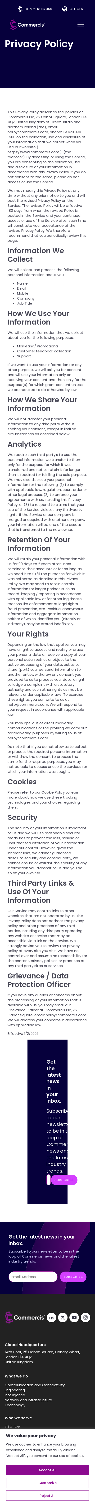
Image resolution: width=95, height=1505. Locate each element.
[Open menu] (81, 25)
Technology (15, 1404)
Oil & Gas (13, 1426)
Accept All (47, 1470)
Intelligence (15, 1394)
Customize (47, 1482)
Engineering (15, 1389)
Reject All (47, 1495)
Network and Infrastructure (28, 1399)
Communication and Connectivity (35, 1384)
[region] (47, 1467)
